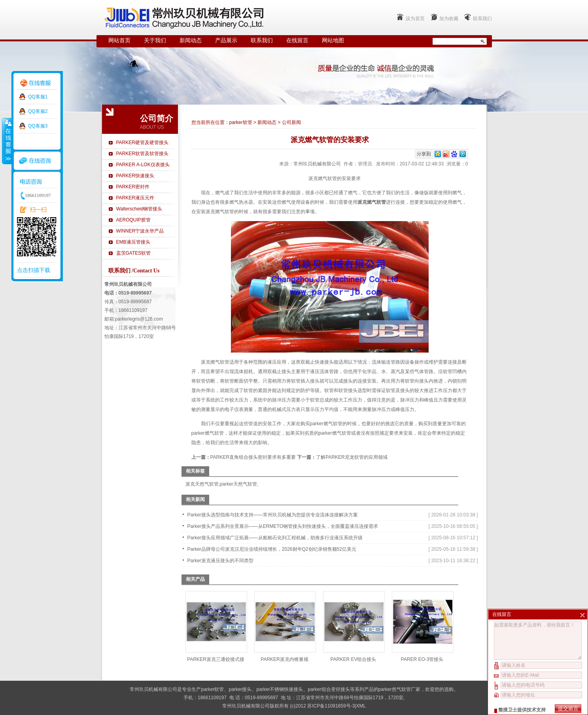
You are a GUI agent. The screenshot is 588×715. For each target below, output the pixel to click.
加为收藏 (448, 18)
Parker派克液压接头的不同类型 (220, 560)
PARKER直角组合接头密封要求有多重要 (253, 457)
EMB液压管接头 (133, 242)
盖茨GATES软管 (133, 253)
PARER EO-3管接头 (422, 659)
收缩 (6, 141)
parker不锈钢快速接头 (279, 689)
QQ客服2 (37, 111)
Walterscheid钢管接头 (139, 209)
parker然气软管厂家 (399, 689)
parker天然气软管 (238, 484)
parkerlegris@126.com (139, 319)
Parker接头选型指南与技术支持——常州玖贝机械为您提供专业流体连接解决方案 (272, 515)
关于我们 (155, 40)
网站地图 (333, 40)
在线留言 (297, 40)
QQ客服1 (37, 96)
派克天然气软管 (202, 484)
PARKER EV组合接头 (353, 659)
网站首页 (119, 40)
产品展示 (226, 40)
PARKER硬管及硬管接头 (142, 142)
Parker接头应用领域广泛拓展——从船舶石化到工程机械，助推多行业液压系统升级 (275, 537)
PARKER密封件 (132, 187)
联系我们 (482, 18)
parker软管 (240, 122)
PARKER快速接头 (135, 175)
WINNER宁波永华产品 (140, 231)
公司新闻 (291, 122)
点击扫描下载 (33, 270)
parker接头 (240, 689)
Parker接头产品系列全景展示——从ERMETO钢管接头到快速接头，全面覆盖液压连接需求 (282, 526)
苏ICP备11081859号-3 (331, 706)
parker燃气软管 (207, 433)
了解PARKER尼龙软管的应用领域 (351, 457)
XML (361, 706)
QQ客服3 (37, 126)
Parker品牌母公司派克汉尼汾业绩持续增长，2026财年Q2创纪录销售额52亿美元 (271, 549)
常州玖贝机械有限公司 (317, 164)
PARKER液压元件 (135, 198)
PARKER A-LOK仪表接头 (143, 164)
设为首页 (415, 18)
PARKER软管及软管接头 (142, 153)
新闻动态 (191, 40)
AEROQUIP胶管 (133, 220)
